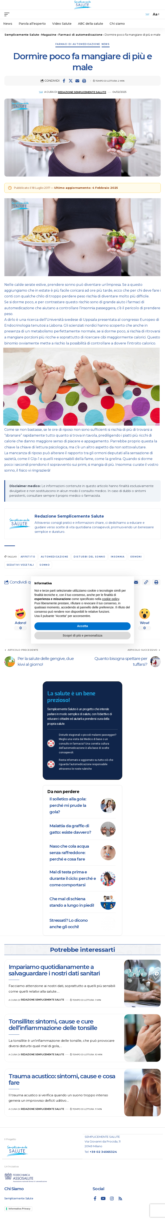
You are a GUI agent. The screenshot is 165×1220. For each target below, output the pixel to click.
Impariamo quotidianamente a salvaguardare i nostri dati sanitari (54, 970)
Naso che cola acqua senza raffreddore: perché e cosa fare (69, 853)
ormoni (136, 556)
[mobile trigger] (8, 14)
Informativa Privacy (20, 1208)
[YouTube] (103, 1198)
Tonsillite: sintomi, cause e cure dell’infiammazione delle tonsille (54, 1024)
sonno (45, 565)
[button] (84, 80)
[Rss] (120, 1198)
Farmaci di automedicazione (77, 44)
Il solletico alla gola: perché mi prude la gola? (67, 805)
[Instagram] (112, 1198)
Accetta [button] (82, 626)
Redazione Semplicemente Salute (82, 92)
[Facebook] (95, 1198)
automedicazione (54, 556)
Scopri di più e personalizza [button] (82, 635)
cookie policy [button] (110, 599)
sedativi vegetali (20, 565)
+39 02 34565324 (103, 1151)
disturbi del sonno (89, 556)
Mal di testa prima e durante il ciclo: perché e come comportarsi (72, 878)
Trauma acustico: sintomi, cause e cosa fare (62, 1079)
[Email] (77, 80)
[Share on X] (71, 80)
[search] (147, 14)
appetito (28, 556)
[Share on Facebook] (64, 80)
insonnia (118, 556)
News (106, 44)
